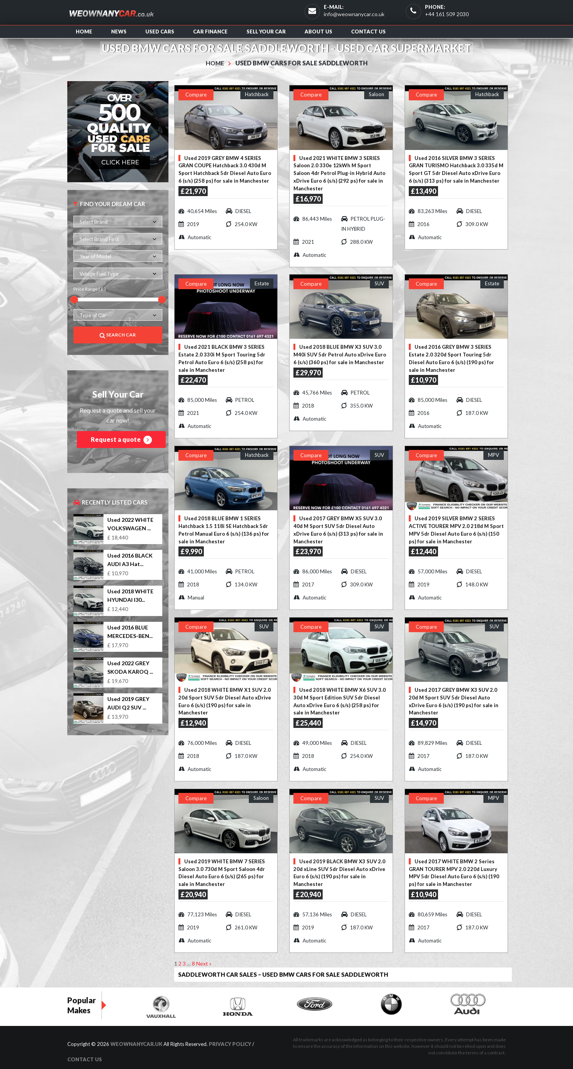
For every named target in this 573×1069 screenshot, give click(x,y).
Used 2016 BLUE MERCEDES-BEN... (130, 631)
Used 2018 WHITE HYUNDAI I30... (130, 595)
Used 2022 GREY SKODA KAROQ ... (130, 667)
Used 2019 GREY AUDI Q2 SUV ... (128, 703)
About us (318, 31)
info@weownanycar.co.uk (354, 14)
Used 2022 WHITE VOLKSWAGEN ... (130, 523)
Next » (204, 957)
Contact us (368, 31)
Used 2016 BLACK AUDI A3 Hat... (130, 559)
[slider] (74, 299)
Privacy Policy (230, 1037)
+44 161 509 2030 (447, 14)
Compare (196, 95)
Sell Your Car (266, 31)
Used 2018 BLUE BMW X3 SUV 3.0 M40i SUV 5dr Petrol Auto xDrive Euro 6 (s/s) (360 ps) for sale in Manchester (339, 353)
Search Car (118, 335)
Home (84, 31)
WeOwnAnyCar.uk (136, 1037)
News (119, 31)
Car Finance (210, 31)
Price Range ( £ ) (89, 289)
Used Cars (159, 31)
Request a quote (121, 440)
